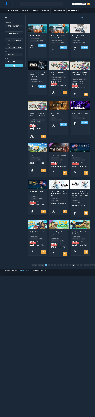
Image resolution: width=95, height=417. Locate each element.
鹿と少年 (74, 155)
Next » (87, 265)
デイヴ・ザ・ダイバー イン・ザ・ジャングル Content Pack (59, 234)
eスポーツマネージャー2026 (80, 113)
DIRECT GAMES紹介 (74, 10)
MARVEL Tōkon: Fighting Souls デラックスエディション (80, 74)
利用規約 (14, 270)
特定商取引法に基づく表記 (39, 270)
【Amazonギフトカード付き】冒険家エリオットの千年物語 (59, 194)
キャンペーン (25, 10)
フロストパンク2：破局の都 (58, 155)
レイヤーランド (34, 155)
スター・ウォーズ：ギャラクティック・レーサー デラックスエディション (38, 74)
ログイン (75, 4)
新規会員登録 (82, 4)
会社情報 (7, 270)
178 (77, 265)
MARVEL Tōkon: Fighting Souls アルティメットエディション (37, 115)
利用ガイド (45, 10)
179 (82, 265)
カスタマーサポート (58, 10)
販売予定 (42, 45)
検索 (14, 66)
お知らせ (35, 10)
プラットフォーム (12, 10)
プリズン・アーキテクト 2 (37, 36)
